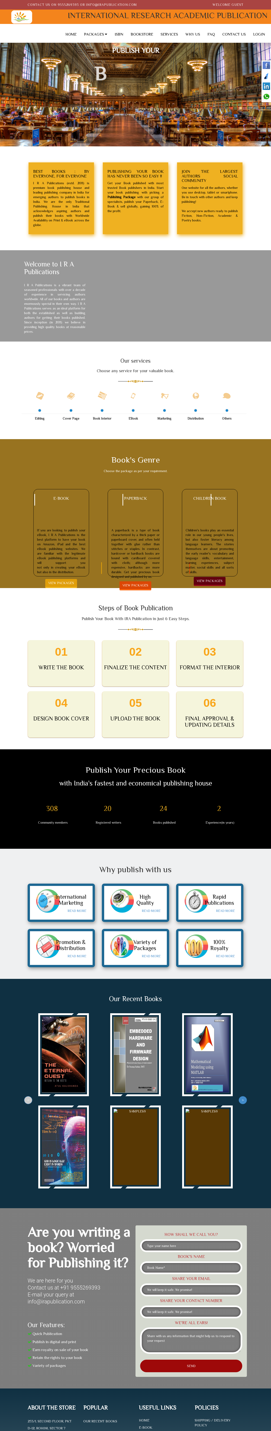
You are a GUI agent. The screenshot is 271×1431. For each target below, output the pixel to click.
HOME (71, 34)
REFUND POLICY (208, 1344)
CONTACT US (234, 34)
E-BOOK (145, 1339)
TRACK (144, 1376)
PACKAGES (95, 34)
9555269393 (68, 5)
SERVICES (169, 34)
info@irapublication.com (111, 5)
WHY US (192, 34)
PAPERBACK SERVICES (157, 1346)
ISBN (119, 34)
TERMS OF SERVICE (211, 1371)
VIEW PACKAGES (61, 583)
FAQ (211, 34)
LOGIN (259, 34)
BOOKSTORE (142, 34)
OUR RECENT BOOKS (100, 1333)
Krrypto (149, 1406)
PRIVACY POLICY (209, 1363)
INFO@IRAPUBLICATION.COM (52, 1367)
